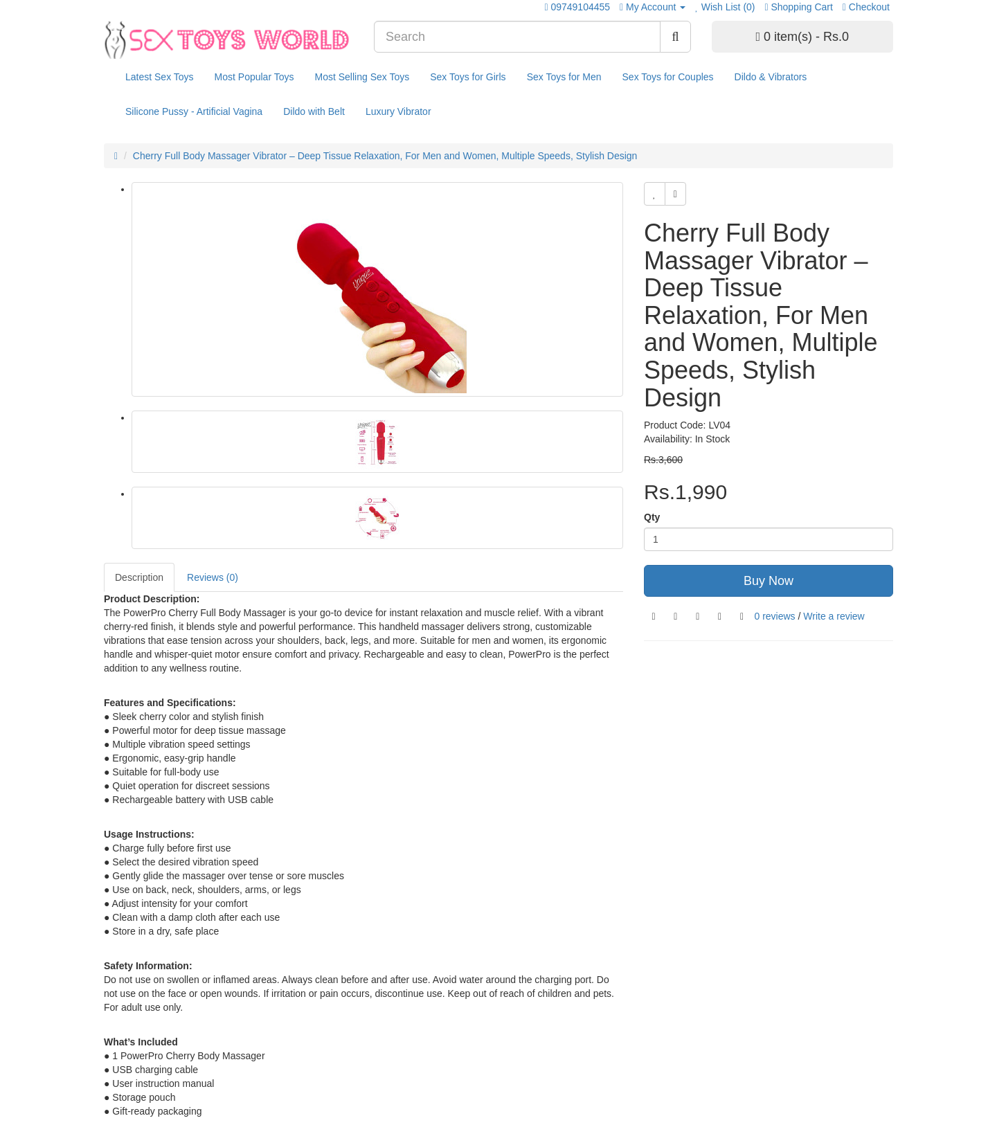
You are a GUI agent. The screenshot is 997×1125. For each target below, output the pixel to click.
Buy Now (768, 581)
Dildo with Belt (314, 111)
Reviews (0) (212, 577)
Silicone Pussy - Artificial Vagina (193, 111)
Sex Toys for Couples (668, 76)
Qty (652, 517)
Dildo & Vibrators (771, 76)
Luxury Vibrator (398, 111)
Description (139, 577)
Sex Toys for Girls (467, 76)
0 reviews (774, 616)
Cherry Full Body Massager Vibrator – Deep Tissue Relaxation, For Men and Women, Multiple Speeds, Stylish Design (385, 155)
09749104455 (580, 6)
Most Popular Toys (254, 76)
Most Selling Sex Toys (361, 76)
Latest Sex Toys (159, 76)
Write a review (833, 616)
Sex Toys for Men (564, 76)
